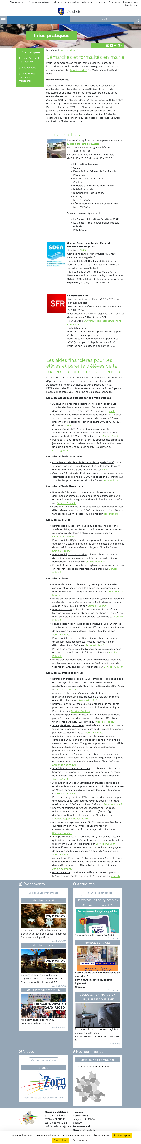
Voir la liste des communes (92, 1066)
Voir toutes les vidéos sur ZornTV (43, 1097)
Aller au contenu (17, 2)
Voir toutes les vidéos (43, 1060)
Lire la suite (59, 940)
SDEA (83, 250)
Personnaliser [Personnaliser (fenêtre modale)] (81, 1140)
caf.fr (112, 411)
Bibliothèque (28, 67)
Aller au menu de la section (66, 2)
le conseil (102, 19)
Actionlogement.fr (63, 868)
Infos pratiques (29, 52)
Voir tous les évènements (43, 892)
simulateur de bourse (64, 536)
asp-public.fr (111, 480)
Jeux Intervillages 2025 (43, 990)
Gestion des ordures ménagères (27, 77)
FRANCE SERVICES (97, 942)
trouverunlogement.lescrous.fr (70, 818)
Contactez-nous (130, 2)
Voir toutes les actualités (97, 892)
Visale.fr (115, 876)
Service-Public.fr (112, 436)
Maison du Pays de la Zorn (83, 143)
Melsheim (51, 50)
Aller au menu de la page (93, 2)
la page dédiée (78, 70)
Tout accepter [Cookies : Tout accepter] (122, 1135)
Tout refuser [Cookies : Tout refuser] (61, 1140)
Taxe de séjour (131, 5)
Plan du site (114, 2)
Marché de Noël (43, 900)
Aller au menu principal (39, 2)
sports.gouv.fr (60, 450)
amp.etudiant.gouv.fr (64, 764)
